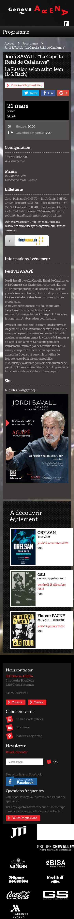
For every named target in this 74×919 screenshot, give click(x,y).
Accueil (9, 43)
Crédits (38, 702)
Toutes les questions (24, 818)
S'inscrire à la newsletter (26, 85)
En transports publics (29, 719)
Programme (16, 32)
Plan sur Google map (29, 735)
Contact (17, 702)
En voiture (22, 727)
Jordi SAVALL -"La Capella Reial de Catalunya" (35, 47)
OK (55, 761)
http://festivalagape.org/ (21, 390)
